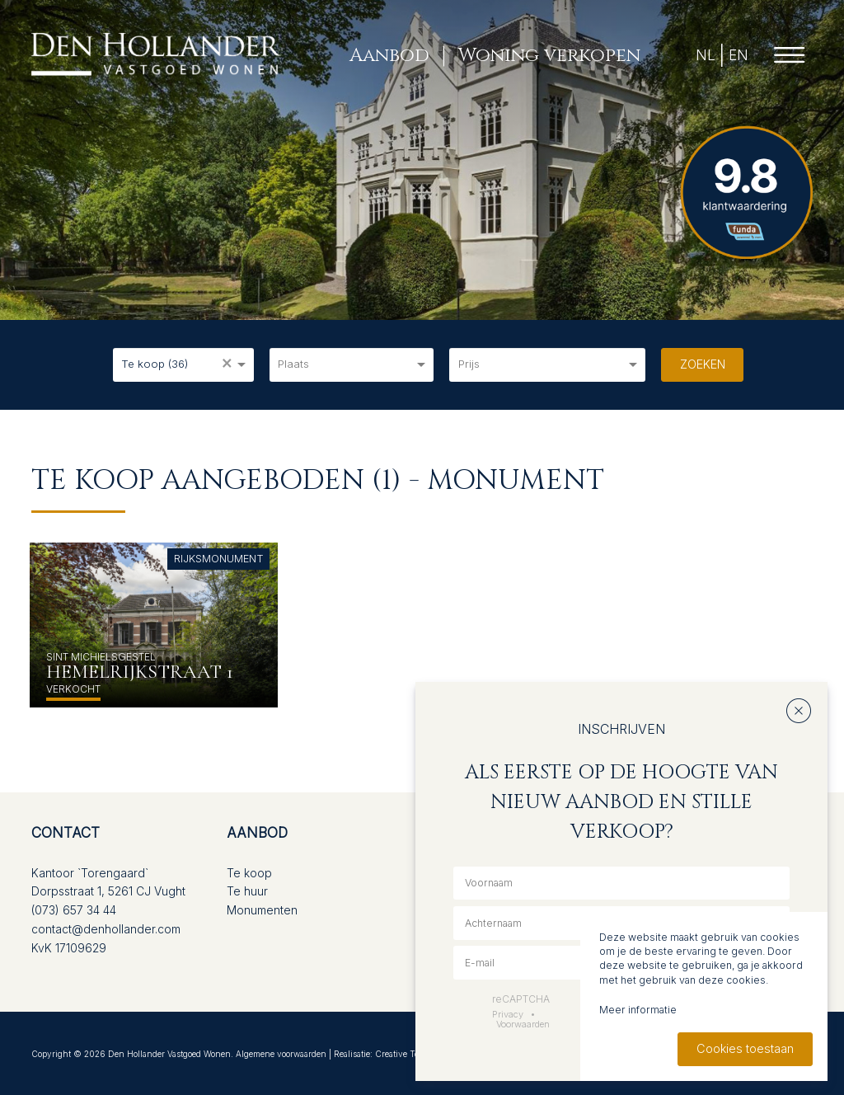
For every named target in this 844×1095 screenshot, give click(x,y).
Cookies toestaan (745, 1048)
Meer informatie (638, 1009)
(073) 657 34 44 (73, 910)
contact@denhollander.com (106, 929)
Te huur (247, 891)
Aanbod (389, 55)
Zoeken (702, 364)
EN (738, 54)
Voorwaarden (523, 1024)
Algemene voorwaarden (281, 1054)
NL (705, 54)
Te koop (249, 873)
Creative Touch (404, 1054)
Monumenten (262, 910)
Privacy (507, 1014)
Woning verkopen (549, 55)
